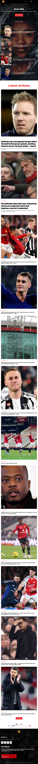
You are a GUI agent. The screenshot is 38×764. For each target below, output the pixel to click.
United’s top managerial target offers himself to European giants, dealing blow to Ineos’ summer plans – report (24, 32)
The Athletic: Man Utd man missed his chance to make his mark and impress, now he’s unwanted (24, 46)
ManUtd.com (16, 29)
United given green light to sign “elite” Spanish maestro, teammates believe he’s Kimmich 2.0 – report (24, 73)
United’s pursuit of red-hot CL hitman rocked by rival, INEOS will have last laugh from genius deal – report (24, 59)
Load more (19, 718)
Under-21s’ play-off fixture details (9, 463)
